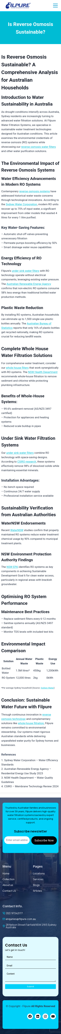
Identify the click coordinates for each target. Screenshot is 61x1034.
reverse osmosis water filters (38, 146)
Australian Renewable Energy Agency (29, 283)
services (38, 879)
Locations (39, 873)
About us (8, 885)
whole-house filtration (31, 723)
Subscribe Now (44, 840)
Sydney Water (47, 688)
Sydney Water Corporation (21, 204)
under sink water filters (25, 270)
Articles (37, 891)
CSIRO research (26, 461)
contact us (9, 891)
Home (6, 873)
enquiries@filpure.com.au (21, 919)
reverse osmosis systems (34, 191)
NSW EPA (12, 566)
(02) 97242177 (14, 913)
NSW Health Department (42, 372)
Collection (9, 879)
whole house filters (17, 367)
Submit (30, 986)
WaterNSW (16, 530)
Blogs (36, 885)
